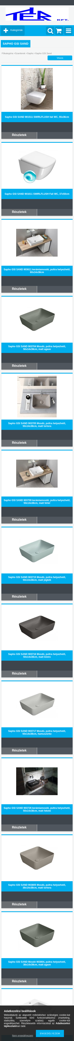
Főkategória (7, 53)
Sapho (30, 53)
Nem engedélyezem (22, 1035)
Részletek (19, 135)
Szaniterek (20, 53)
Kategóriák (16, 30)
